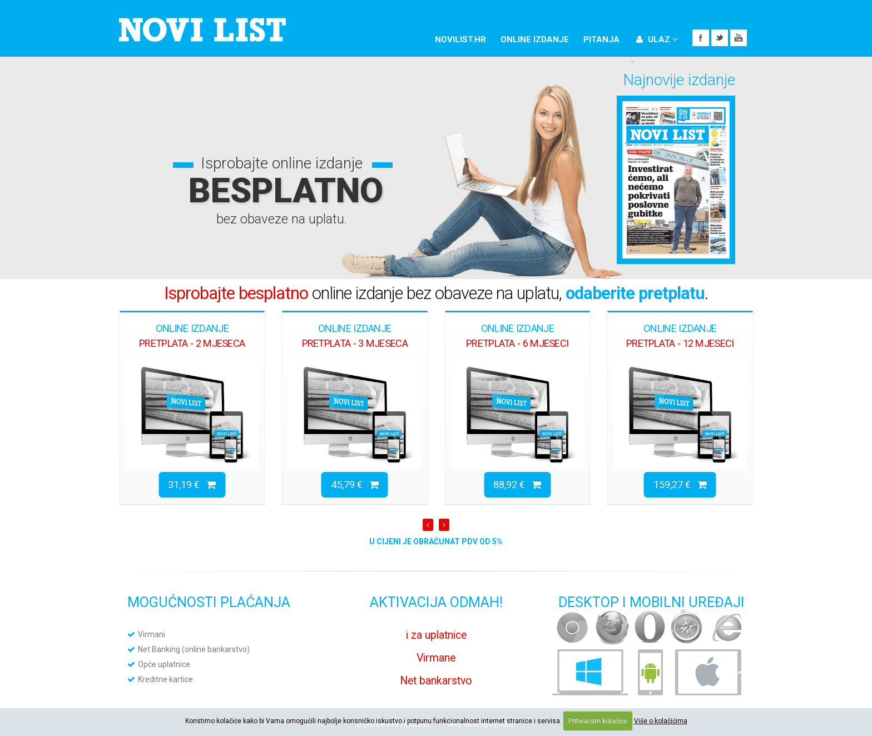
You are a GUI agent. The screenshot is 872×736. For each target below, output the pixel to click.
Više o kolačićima (660, 721)
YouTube (738, 37)
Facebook (700, 37)
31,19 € (192, 484)
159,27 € (680, 484)
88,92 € (517, 484)
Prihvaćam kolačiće (597, 721)
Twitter (719, 37)
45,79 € (355, 484)
